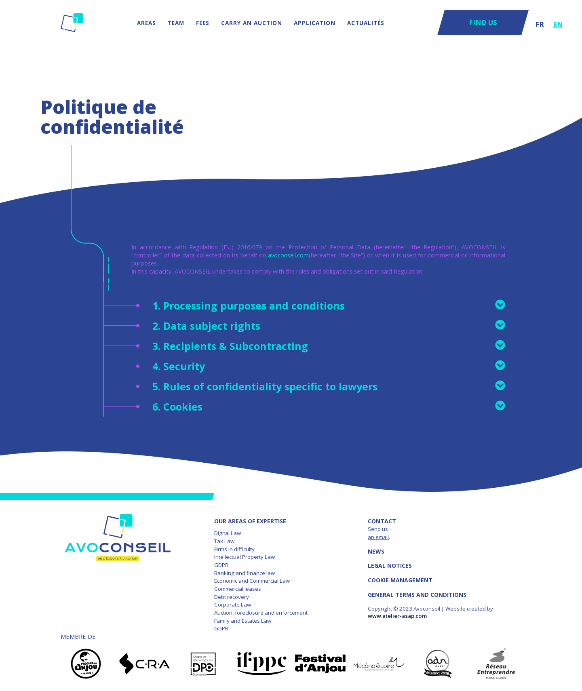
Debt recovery (231, 596)
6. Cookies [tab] (328, 406)
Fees (202, 23)
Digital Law (227, 533)
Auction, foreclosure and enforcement (261, 612)
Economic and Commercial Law (252, 580)
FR (539, 24)
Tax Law (224, 541)
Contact (382, 521)
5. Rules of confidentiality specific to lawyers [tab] (328, 386)
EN (558, 24)
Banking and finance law (244, 573)
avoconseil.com (288, 255)
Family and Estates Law (242, 620)
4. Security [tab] (328, 366)
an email (378, 537)
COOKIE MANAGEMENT (400, 580)
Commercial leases (237, 588)
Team (176, 23)
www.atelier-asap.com (397, 615)
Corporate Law (232, 604)
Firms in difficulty (234, 549)
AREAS (146, 23)
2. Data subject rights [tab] (328, 326)
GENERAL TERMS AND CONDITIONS (417, 594)
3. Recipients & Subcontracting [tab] (328, 346)
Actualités (365, 23)
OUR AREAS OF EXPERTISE (250, 521)
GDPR (221, 565)
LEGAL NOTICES (390, 565)
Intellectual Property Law (244, 556)
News (376, 551)
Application (314, 23)
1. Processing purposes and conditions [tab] (328, 305)
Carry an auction (251, 23)
